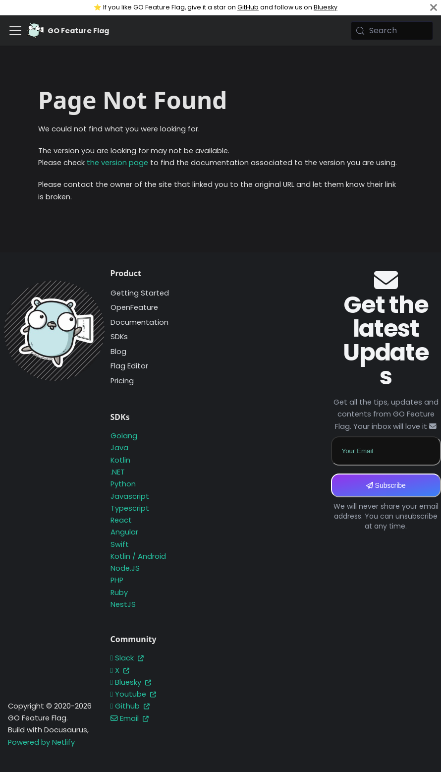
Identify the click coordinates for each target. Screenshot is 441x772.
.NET (117, 472)
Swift (119, 544)
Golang (123, 436)
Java (119, 448)
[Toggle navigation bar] (15, 30)
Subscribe (386, 485)
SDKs (119, 337)
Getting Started (139, 293)
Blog (118, 351)
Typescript (129, 508)
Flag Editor (129, 366)
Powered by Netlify (41, 742)
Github (130, 706)
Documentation (139, 322)
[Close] (433, 7)
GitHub (248, 7)
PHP (116, 580)
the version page (117, 163)
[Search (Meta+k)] (392, 30)
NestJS (123, 604)
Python (123, 484)
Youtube (133, 694)
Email (129, 718)
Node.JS (125, 568)
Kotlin (120, 460)
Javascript (129, 496)
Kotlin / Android (138, 556)
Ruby (119, 592)
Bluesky (325, 7)
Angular (124, 532)
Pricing (122, 381)
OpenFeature (134, 307)
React (121, 520)
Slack (127, 658)
